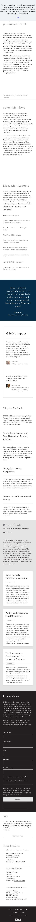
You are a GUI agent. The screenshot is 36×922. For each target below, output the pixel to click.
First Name (7, 730)
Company (6, 757)
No (19, 18)
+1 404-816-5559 (19, 860)
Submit (18, 797)
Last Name (7, 739)
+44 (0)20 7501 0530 (20, 897)
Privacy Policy (18, 910)
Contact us (18, 834)
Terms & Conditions (18, 914)
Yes (17, 18)
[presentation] (15, 804)
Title (4, 748)
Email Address (8, 766)
